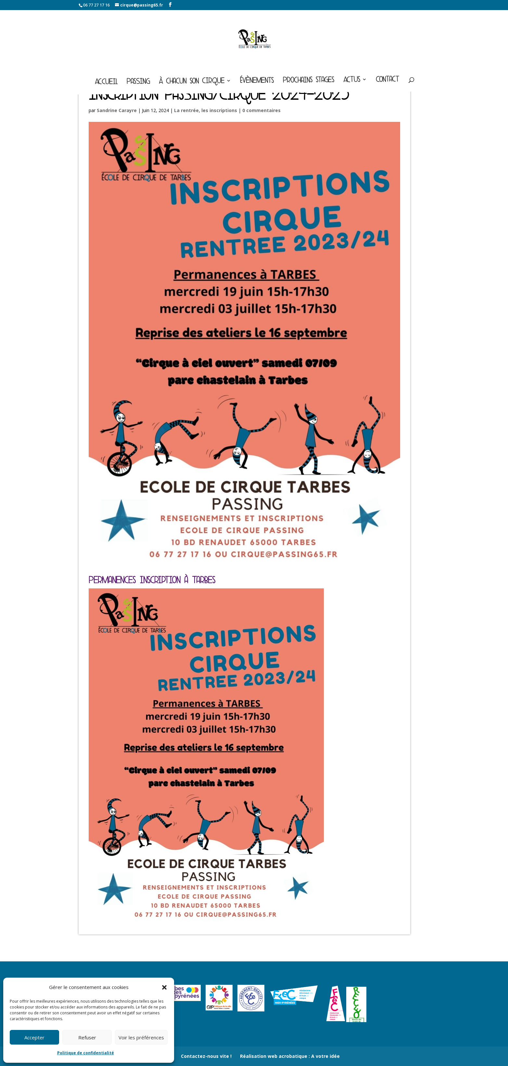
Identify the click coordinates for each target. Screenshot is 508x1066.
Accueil (106, 83)
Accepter (34, 1037)
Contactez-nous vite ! (206, 1056)
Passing (138, 82)
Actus (351, 80)
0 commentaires (261, 110)
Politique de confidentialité (85, 1053)
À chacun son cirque (191, 82)
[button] (164, 987)
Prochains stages (308, 81)
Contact (387, 80)
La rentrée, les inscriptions (205, 110)
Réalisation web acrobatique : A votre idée (290, 1056)
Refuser (87, 1037)
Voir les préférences (141, 1037)
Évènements (257, 81)
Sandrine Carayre (117, 110)
